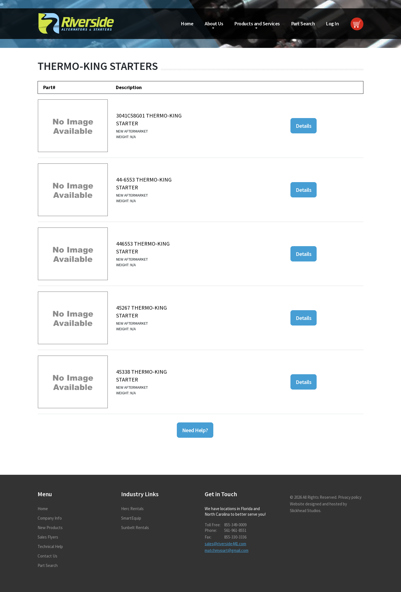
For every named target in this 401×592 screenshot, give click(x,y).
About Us (214, 23)
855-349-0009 (235, 524)
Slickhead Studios (305, 510)
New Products (50, 527)
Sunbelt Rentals (135, 527)
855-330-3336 (235, 537)
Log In (332, 23)
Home (187, 23)
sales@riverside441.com (225, 543)
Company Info (50, 518)
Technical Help (50, 546)
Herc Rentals (132, 508)
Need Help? (195, 430)
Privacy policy (349, 497)
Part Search (303, 23)
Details (303, 125)
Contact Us (47, 556)
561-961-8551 (235, 530)
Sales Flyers (48, 537)
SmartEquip (131, 518)
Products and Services (257, 23)
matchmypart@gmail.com (226, 550)
